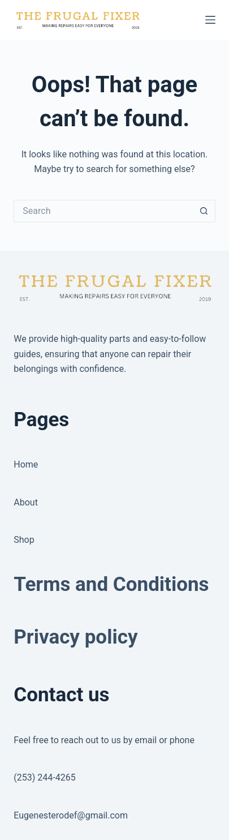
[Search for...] (103, 211)
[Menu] (210, 20)
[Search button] (204, 211)
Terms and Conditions (111, 584)
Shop (24, 539)
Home (26, 464)
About (26, 502)
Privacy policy (75, 637)
